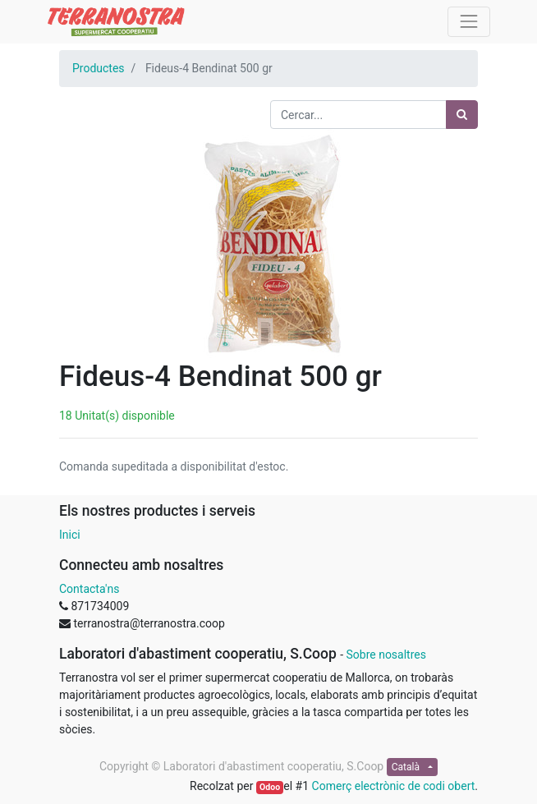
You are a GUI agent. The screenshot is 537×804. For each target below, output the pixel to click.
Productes (98, 68)
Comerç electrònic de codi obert (393, 786)
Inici (69, 534)
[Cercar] (462, 114)
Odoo (269, 787)
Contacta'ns (89, 588)
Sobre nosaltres (385, 654)
